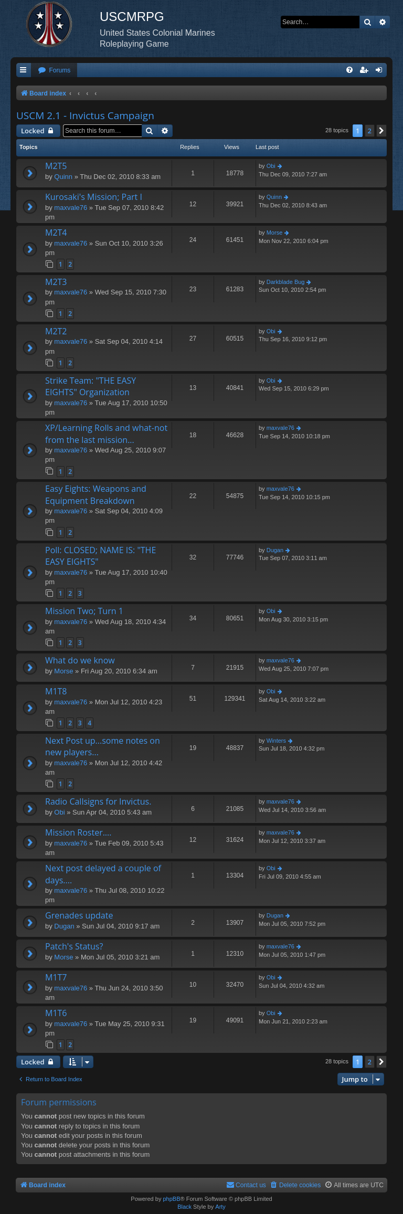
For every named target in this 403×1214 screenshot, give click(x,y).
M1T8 (56, 691)
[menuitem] (54, 71)
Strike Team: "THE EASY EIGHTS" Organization (90, 386)
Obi (271, 166)
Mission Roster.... (78, 832)
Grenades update (79, 915)
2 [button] (370, 130)
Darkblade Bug (286, 282)
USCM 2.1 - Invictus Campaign (85, 115)
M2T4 (56, 232)
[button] (381, 130)
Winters (276, 740)
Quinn (63, 177)
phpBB (171, 1199)
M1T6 (56, 1013)
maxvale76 (70, 208)
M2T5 (56, 166)
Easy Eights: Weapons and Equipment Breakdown (95, 494)
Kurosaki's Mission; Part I (93, 197)
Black (184, 1207)
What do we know (80, 660)
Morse (275, 232)
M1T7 (56, 977)
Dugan (275, 550)
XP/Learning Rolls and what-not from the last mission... (106, 433)
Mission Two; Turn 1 (84, 611)
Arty (220, 1207)
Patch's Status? (74, 946)
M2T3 (56, 282)
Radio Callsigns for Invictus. (98, 801)
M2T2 (56, 331)
